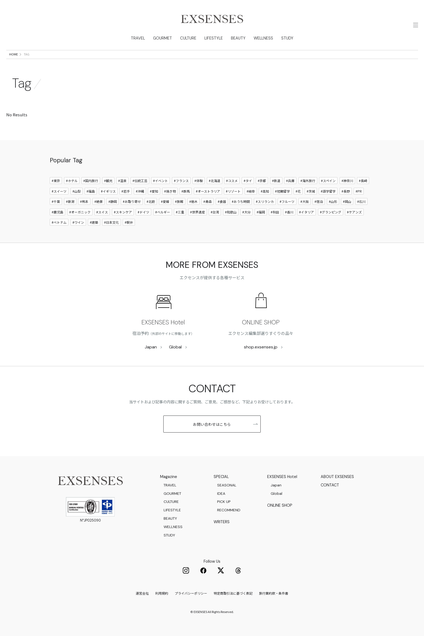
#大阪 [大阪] (304, 201)
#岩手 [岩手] (125, 191)
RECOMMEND (228, 510)
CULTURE (187, 38)
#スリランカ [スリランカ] (265, 201)
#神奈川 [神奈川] (347, 180)
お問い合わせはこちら (225, 424)
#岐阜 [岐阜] (251, 191)
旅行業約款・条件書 (273, 593)
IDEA (221, 493)
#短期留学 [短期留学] (282, 191)
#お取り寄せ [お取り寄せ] (132, 201)
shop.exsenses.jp (260, 347)
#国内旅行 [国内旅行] (90, 180)
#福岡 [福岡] (261, 212)
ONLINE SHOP (261, 322)
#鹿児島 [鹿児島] (57, 212)
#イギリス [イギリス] (108, 191)
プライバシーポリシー (191, 593)
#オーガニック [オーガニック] (80, 212)
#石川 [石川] (361, 201)
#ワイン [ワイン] (78, 222)
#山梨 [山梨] (76, 191)
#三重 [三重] (180, 212)
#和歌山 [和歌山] (231, 212)
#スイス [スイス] (102, 212)
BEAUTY (238, 38)
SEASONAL (226, 485)
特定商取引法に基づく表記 (233, 593)
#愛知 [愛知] (154, 191)
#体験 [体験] (198, 180)
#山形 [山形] (333, 201)
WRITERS (222, 521)
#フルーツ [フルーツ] (287, 201)
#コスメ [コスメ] (232, 180)
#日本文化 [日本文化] (111, 222)
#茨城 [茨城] (311, 191)
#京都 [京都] (262, 180)
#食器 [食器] (222, 201)
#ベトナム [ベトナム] (59, 222)
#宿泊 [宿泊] (318, 201)
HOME (13, 54)
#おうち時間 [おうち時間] (241, 201)
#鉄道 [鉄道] (276, 180)
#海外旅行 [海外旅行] (307, 180)
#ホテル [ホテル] (72, 180)
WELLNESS (264, 38)
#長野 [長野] (346, 191)
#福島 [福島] (91, 191)
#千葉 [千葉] (56, 201)
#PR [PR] (359, 191)
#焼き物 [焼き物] (170, 191)
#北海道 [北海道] (214, 180)
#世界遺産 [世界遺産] (197, 212)
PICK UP (224, 501)
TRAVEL (136, 38)
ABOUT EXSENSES (337, 476)
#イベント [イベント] (160, 180)
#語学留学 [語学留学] (328, 191)
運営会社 (142, 593)
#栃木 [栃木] (193, 201)
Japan (151, 347)
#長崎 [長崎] (363, 180)
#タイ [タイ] (248, 180)
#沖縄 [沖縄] (140, 191)
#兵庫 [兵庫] (290, 180)
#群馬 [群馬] (185, 191)
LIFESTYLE (213, 38)
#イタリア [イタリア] (306, 212)
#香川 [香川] (289, 212)
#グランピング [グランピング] (330, 212)
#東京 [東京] (56, 180)
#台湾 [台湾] (215, 212)
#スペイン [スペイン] (328, 180)
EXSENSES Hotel (163, 322)
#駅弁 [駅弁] (129, 222)
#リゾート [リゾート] (233, 191)
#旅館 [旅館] (179, 201)
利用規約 (161, 593)
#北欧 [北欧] (151, 201)
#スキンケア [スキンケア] (123, 212)
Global (175, 347)
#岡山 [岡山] (347, 201)
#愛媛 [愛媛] (165, 201)
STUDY (289, 38)
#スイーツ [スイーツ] (59, 191)
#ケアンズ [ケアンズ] (354, 212)
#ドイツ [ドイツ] (143, 212)
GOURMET (161, 38)
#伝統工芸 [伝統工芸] (139, 180)
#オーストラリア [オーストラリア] (208, 191)
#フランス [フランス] (181, 180)
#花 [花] (298, 191)
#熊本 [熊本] (84, 201)
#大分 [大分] (246, 212)
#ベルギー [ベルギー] (162, 212)
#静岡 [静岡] (112, 201)
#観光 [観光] (108, 180)
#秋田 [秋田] (275, 212)
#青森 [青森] (207, 201)
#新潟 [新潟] (70, 201)
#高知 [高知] (265, 191)
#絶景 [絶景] (98, 201)
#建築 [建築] (94, 222)
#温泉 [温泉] (122, 180)
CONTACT (330, 485)
